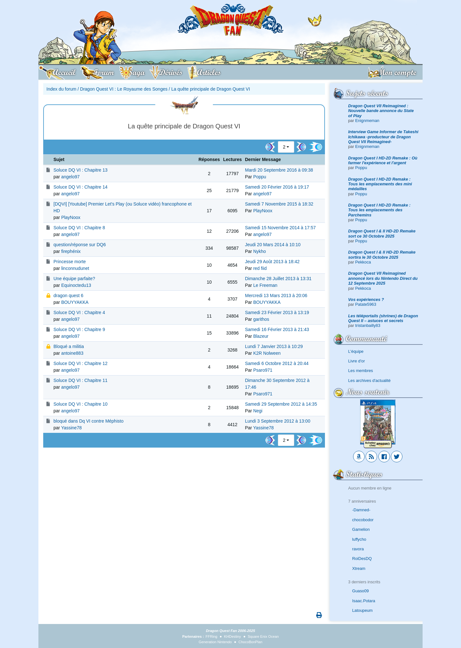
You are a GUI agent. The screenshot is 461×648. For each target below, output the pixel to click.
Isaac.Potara (363, 600)
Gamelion (361, 529)
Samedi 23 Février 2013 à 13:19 (277, 312)
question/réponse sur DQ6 (79, 244)
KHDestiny (232, 636)
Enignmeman (367, 120)
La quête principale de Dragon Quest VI (210, 89)
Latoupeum (362, 610)
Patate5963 (365, 304)
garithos (261, 319)
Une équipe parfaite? (74, 278)
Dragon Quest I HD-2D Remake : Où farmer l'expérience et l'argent (382, 160)
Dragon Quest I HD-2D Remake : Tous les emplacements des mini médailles (380, 184)
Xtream (358, 568)
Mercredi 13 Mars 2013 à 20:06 (276, 295)
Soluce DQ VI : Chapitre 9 (79, 329)
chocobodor (363, 519)
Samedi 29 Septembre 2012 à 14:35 (281, 404)
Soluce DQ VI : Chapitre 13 (80, 170)
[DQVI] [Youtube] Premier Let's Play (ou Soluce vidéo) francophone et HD (122, 207)
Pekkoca (363, 262)
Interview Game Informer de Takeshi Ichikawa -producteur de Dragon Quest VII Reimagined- (383, 136)
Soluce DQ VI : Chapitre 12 (80, 363)
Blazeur (260, 336)
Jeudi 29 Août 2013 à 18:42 (272, 261)
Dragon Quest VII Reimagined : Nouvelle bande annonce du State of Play (381, 110)
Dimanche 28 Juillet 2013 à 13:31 (278, 278)
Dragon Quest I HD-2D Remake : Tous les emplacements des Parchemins (379, 210)
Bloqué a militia (68, 346)
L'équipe (356, 351)
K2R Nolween (267, 353)
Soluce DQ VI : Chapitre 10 (80, 404)
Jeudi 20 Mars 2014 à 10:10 (273, 244)
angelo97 (70, 176)
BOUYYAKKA (74, 302)
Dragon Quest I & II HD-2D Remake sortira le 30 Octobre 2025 (382, 254)
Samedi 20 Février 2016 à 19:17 (277, 187)
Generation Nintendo (215, 642)
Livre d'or (356, 361)
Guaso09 (360, 590)
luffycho (359, 539)
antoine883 (72, 353)
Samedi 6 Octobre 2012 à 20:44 (276, 363)
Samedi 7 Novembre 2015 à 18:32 (279, 204)
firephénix (71, 251)
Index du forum (61, 89)
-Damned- (361, 509)
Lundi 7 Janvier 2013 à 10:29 (274, 346)
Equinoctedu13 (76, 285)
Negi (258, 410)
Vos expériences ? (366, 299)
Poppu (361, 167)
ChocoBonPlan (251, 642)
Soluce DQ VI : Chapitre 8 (79, 227)
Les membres (360, 370)
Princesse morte (69, 261)
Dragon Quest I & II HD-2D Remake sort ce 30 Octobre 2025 (382, 233)
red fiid (260, 268)
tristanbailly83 (367, 325)
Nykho (259, 251)
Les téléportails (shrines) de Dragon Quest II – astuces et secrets (383, 318)
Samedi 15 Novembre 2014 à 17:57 (280, 227)
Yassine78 (71, 427)
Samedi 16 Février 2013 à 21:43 (277, 329)
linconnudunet (75, 268)
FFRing (211, 636)
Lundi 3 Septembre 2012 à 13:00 (277, 421)
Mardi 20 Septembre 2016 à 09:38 (279, 170)
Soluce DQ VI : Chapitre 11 (80, 380)
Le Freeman (265, 285)
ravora (358, 549)
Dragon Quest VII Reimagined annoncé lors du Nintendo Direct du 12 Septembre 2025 (383, 278)
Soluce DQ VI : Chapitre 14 (80, 187)
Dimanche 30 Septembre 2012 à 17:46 (277, 384)
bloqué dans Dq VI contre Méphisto (88, 421)
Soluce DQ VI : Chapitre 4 (79, 312)
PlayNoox (70, 217)
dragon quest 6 (68, 295)
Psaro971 (262, 370)
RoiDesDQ (362, 558)
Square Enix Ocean (263, 636)
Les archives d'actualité (369, 380)
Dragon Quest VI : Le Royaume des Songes (123, 89)
